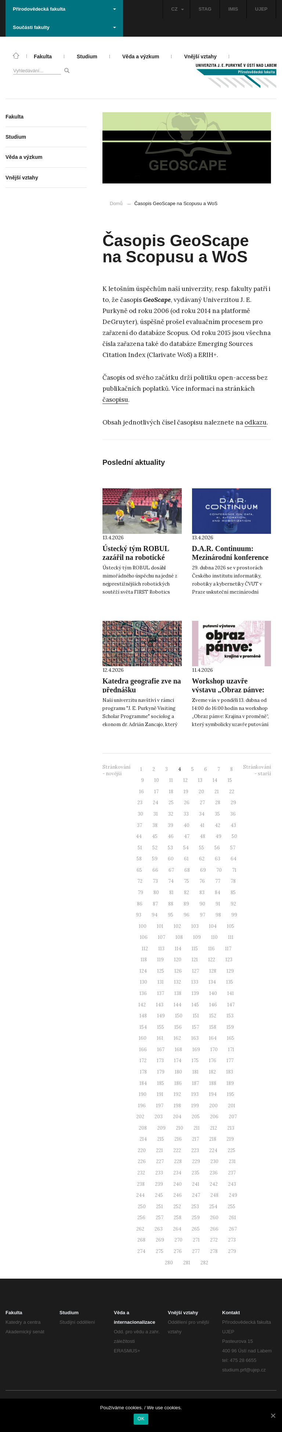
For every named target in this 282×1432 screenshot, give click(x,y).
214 (143, 1139)
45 (155, 836)
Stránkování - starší (257, 770)
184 (143, 1083)
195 (230, 1094)
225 (231, 1150)
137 (160, 993)
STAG (205, 9)
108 (179, 937)
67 (171, 870)
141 (230, 993)
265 (196, 1229)
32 (170, 814)
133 (194, 982)
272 (214, 1240)
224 (213, 1150)
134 (212, 982)
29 (233, 802)
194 (213, 1094)
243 (232, 1184)
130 (143, 982)
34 (202, 814)
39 (170, 825)
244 (140, 1195)
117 (228, 948)
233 (159, 1173)
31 (155, 814)
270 (178, 1240)
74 (171, 881)
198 (177, 1106)
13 (200, 780)
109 (197, 937)
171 (231, 1049)
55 (201, 848)
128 (212, 971)
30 (140, 814)
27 (202, 802)
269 (160, 1240)
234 (177, 1173)
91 (218, 904)
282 (204, 1263)
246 (177, 1195)
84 (217, 892)
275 (159, 1251)
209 (161, 1128)
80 (156, 892)
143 (159, 1005)
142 (142, 1005)
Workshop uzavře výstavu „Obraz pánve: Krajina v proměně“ (228, 690)
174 (177, 1060)
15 (230, 780)
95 (170, 915)
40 (186, 825)
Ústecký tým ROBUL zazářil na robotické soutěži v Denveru (135, 557)
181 (195, 1072)
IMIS (233, 9)
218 (212, 1139)
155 (160, 1027)
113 (161, 948)
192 (177, 1094)
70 (219, 870)
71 (234, 870)
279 (232, 1251)
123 (228, 960)
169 (196, 1049)
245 (159, 1195)
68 (187, 870)
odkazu (256, 422)
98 (218, 915)
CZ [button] (177, 9)
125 (160, 971)
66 (155, 870)
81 (171, 892)
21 (216, 791)
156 (178, 1027)
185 (160, 1083)
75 (186, 881)
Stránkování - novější (116, 770)
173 (160, 1060)
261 (232, 1217)
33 (186, 814)
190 (143, 1094)
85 (233, 892)
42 (217, 825)
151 (196, 1016)
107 (161, 937)
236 (214, 1173)
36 (233, 814)
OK (140, 1418)
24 (155, 802)
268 (141, 1240)
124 (143, 971)
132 (177, 982)
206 (214, 1117)
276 (178, 1251)
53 (170, 848)
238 (141, 1184)
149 (161, 1016)
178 (143, 1072)
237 (232, 1173)
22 (231, 791)
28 (217, 802)
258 (177, 1217)
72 (139, 881)
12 (185, 780)
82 (186, 892)
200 (213, 1106)
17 (156, 791)
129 (230, 971)
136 (143, 993)
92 (233, 904)
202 (140, 1117)
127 (195, 971)
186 (178, 1083)
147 (231, 1005)
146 (213, 1005)
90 (202, 904)
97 (202, 915)
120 (177, 960)
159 (230, 1027)
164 (213, 1038)
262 (140, 1229)
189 (230, 1083)
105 (230, 926)
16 (141, 791)
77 (217, 881)
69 (203, 870)
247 (196, 1195)
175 (195, 1060)
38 (155, 825)
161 (160, 1038)
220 (142, 1150)
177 (230, 1060)
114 (178, 948)
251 (159, 1206)
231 (232, 1161)
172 (143, 1060)
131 (161, 982)
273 (232, 1240)
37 (139, 825)
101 (160, 926)
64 (233, 859)
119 (160, 960)
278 (214, 1251)
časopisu (115, 400)
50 (234, 836)
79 (140, 892)
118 (144, 960)
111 (231, 937)
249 (233, 1195)
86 (139, 904)
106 (144, 937)
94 (155, 915)
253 (195, 1206)
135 (229, 982)
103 (195, 926)
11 (171, 780)
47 (186, 836)
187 (195, 1083)
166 (143, 1049)
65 (139, 870)
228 (178, 1161)
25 (171, 802)
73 (155, 881)
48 (202, 836)
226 (142, 1161)
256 (141, 1217)
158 (212, 1027)
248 (214, 1195)
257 (159, 1217)
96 (186, 915)
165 (230, 1038)
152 (212, 1016)
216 (178, 1139)
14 (215, 780)
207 (233, 1117)
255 (231, 1206)
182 (212, 1072)
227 (160, 1161)
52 (155, 848)
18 (171, 791)
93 (138, 915)
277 (196, 1251)
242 (214, 1184)
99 (234, 915)
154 (143, 1027)
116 (211, 948)
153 (230, 1016)
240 (177, 1184)
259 (196, 1217)
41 (202, 825)
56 (217, 848)
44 (139, 836)
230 (214, 1161)
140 (213, 993)
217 (195, 1139)
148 (143, 1016)
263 (159, 1229)
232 (141, 1173)
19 (186, 791)
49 (218, 836)
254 (213, 1206)
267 (233, 1229)
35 (217, 814)
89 (186, 904)
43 (233, 825)
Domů (116, 203)
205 (196, 1117)
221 (159, 1150)
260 (214, 1217)
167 (160, 1049)
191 (160, 1094)
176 (212, 1060)
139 (195, 993)
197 (159, 1106)
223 (195, 1150)
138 (177, 993)
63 (217, 859)
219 (230, 1139)
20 (201, 791)
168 (178, 1049)
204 (177, 1117)
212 (213, 1128)
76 (202, 881)
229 (196, 1161)
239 (159, 1184)
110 (214, 937)
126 (178, 971)
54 (186, 848)
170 (214, 1049)
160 (143, 1038)
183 (229, 1072)
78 (233, 881)
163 (195, 1038)
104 (213, 926)
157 (195, 1027)
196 (142, 1106)
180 (178, 1072)
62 (202, 859)
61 (186, 859)
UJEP (261, 9)
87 (155, 904)
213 (230, 1128)
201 (231, 1106)
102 (177, 926)
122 (211, 960)
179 (160, 1072)
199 (195, 1106)
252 (177, 1206)
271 (196, 1240)
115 (195, 948)
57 (232, 848)
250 (142, 1206)
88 (170, 904)
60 (171, 859)
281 (186, 1263)
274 (141, 1251)
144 (177, 1005)
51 (140, 848)
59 (155, 859)
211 (197, 1128)
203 (159, 1117)
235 (195, 1173)
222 (177, 1150)
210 (179, 1128)
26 (186, 802)
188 (212, 1083)
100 (143, 926)
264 (177, 1229)
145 (195, 1005)
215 (160, 1139)
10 (156, 780)
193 (195, 1094)
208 (143, 1128)
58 (139, 859)
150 (178, 1016)
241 (195, 1184)
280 (169, 1263)
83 (202, 892)
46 (171, 836)
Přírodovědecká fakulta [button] (64, 9)
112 (145, 948)
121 (195, 960)
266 (214, 1229)
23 (139, 802)
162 (177, 1038)
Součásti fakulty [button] (64, 27)
